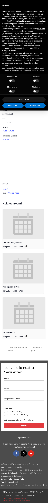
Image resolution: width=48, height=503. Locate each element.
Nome (6, 378)
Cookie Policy (19, 479)
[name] (24, 383)
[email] (24, 393)
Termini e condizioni (9, 482)
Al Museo (6, 139)
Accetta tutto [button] (35, 105)
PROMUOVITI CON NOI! (12, 501)
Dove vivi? (8, 408)
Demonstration (9, 332)
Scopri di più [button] (24, 99)
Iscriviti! (24, 425)
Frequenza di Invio (12, 398)
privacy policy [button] (11, 16)
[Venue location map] (24, 162)
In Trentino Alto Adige (15, 412)
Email (6, 388)
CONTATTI (26, 501)
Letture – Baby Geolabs (12, 243)
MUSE (5, 189)
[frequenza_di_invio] (24, 403)
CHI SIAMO (7, 499)
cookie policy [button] (20, 26)
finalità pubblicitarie (9, 43)
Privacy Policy (28, 420)
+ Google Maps (13, 193)
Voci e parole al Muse (12, 287)
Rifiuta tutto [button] (13, 105)
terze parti (41, 29)
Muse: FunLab (8, 131)
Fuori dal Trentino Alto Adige (17, 415)
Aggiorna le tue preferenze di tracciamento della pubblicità (24, 485)
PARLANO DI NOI (19, 499)
